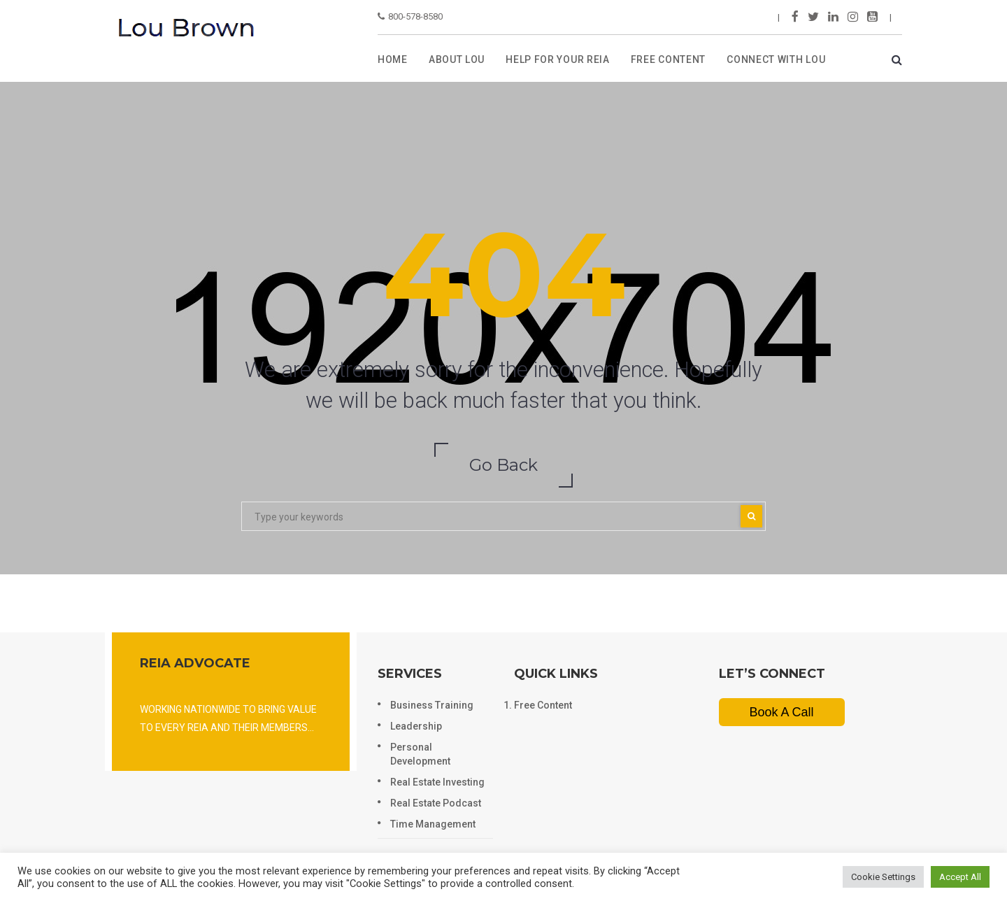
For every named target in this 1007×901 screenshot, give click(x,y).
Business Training (431, 705)
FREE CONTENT (668, 59)
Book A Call (781, 712)
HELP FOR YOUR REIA (558, 59)
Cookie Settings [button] (883, 877)
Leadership (416, 726)
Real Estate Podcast (435, 803)
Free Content (543, 705)
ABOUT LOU (457, 59)
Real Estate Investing (437, 782)
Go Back (503, 465)
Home (393, 59)
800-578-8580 (410, 16)
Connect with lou (776, 59)
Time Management (433, 824)
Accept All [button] (960, 877)
